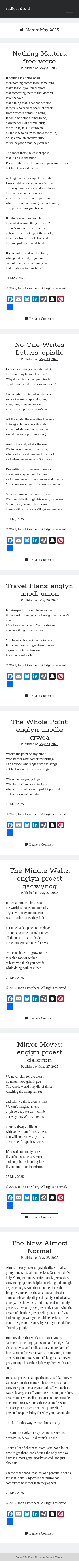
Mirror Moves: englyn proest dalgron (39, 1052)
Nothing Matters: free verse (39, 57)
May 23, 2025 (48, 1257)
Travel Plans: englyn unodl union (39, 590)
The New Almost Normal (39, 1247)
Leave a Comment (39, 318)
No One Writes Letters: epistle (39, 349)
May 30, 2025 (48, 359)
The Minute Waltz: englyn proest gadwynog (39, 879)
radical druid (18, 8)
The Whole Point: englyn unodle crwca (39, 730)
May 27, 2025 (48, 893)
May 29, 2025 (48, 600)
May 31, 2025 (48, 68)
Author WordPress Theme (29, 1557)
